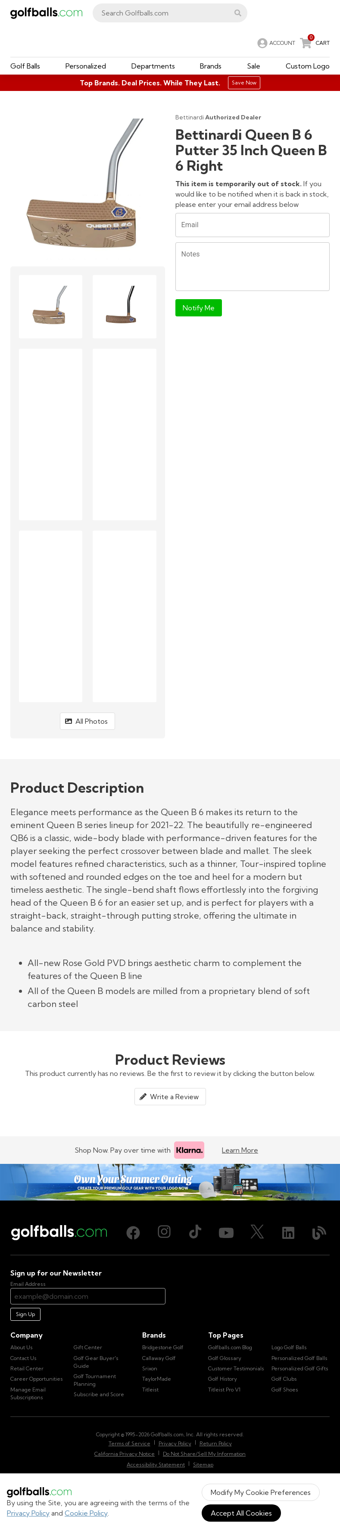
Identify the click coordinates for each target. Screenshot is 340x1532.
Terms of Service (129, 1443)
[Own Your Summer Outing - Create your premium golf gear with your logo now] (170, 1182)
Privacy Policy (28, 1513)
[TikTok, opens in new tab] (195, 1232)
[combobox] (170, 12)
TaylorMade (156, 1379)
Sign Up (25, 1314)
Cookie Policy (86, 1513)
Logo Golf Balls (289, 1347)
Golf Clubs (284, 1379)
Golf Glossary (224, 1358)
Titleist (150, 1389)
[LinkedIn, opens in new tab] (288, 1232)
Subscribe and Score (99, 1394)
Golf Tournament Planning (95, 1380)
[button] (238, 13)
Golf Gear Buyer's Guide (96, 1362)
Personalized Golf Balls (299, 1358)
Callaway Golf (159, 1358)
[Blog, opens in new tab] (319, 1232)
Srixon (149, 1368)
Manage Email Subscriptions (28, 1393)
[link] (275, 43)
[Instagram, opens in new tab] (164, 1232)
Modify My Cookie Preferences (261, 1492)
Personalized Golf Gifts (299, 1368)
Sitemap (203, 1464)
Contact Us (23, 1358)
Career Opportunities (36, 1379)
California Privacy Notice (124, 1454)
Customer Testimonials (236, 1368)
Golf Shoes (284, 1389)
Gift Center (88, 1347)
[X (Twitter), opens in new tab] (257, 1232)
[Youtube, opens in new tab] (226, 1232)
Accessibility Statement (156, 1464)
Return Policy (216, 1443)
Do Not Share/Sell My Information (204, 1454)
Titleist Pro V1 (224, 1389)
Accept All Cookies (241, 1513)
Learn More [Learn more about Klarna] (240, 1150)
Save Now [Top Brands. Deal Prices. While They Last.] (244, 82)
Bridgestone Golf (163, 1347)
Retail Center (27, 1368)
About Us (21, 1347)
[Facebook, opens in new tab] (133, 1232)
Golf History (222, 1379)
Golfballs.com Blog (230, 1347)
